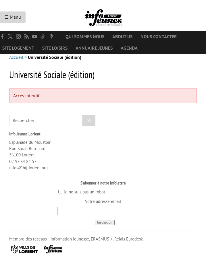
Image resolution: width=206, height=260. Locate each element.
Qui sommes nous (85, 36)
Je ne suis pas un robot (81, 192)
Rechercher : (24, 120)
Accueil (16, 57)
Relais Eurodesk (128, 239)
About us (122, 36)
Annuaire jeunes (94, 48)
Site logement (18, 48)
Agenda (129, 48)
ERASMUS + (102, 239)
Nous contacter (158, 36)
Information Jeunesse (70, 239)
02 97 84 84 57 (22, 161)
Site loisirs (55, 48)
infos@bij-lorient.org (28, 168)
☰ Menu (13, 17)
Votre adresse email (103, 201)
